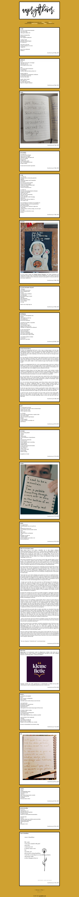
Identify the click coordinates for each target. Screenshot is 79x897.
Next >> (43, 890)
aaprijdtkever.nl (42, 895)
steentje (22, 463)
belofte (21, 523)
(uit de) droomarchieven (25, 348)
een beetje (22, 431)
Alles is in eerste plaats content (26, 548)
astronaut (22, 221)
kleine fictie (22, 650)
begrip (21, 92)
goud (21, 405)
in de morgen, (23, 152)
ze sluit (21, 28)
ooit (21, 733)
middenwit (22, 60)
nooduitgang (23, 314)
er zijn (21, 175)
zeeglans (22, 788)
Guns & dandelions (24, 833)
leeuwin (22, 694)
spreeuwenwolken (24, 808)
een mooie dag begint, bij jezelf (27, 287)
